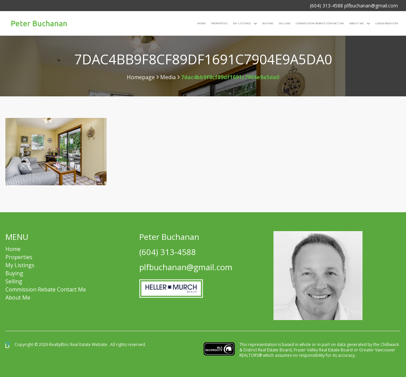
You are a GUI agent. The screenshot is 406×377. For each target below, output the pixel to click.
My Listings (242, 23)
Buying (267, 23)
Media (168, 77)
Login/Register (386, 23)
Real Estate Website (89, 344)
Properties (219, 23)
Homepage (141, 77)
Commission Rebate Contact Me (45, 289)
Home (201, 23)
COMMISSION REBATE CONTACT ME (320, 23)
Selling (284, 23)
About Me (356, 23)
